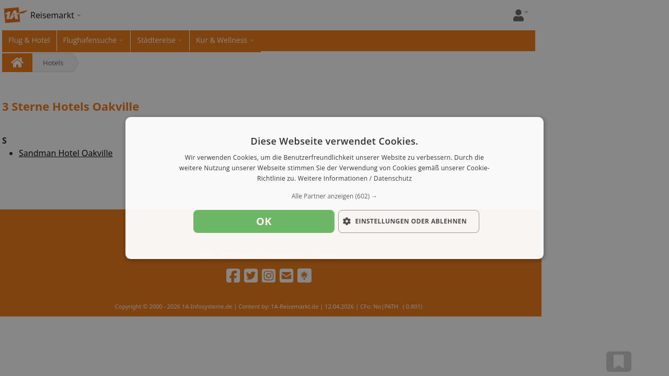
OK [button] (264, 221)
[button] (334, 196)
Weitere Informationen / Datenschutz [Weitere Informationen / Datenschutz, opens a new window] (355, 178)
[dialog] (334, 188)
